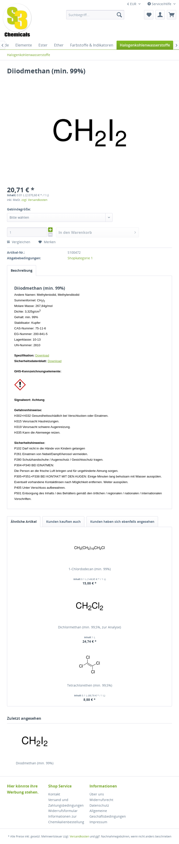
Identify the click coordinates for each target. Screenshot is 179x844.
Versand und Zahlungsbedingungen (66, 803)
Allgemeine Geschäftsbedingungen (108, 813)
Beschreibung (21, 270)
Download (42, 355)
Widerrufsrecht (101, 800)
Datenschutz (99, 805)
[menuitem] (95, 14)
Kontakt (54, 794)
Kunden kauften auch (63, 521)
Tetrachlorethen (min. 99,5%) (89, 685)
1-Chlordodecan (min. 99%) (90, 569)
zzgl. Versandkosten (34, 200)
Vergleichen (18, 242)
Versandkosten (79, 836)
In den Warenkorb (97, 232)
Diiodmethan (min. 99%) (34, 763)
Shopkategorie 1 (80, 258)
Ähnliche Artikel (24, 521)
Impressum (98, 822)
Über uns (97, 794)
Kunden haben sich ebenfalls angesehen (122, 521)
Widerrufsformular (63, 810)
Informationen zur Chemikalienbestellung (66, 819)
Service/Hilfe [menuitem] (160, 4)
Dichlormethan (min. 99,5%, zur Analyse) (89, 627)
